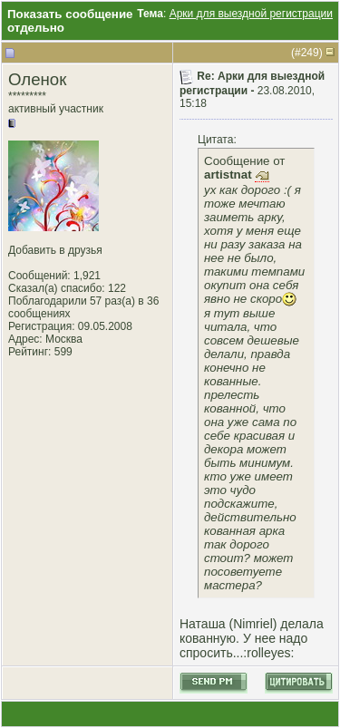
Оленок (37, 79)
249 (310, 52)
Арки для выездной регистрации (251, 13)
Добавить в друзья (55, 250)
